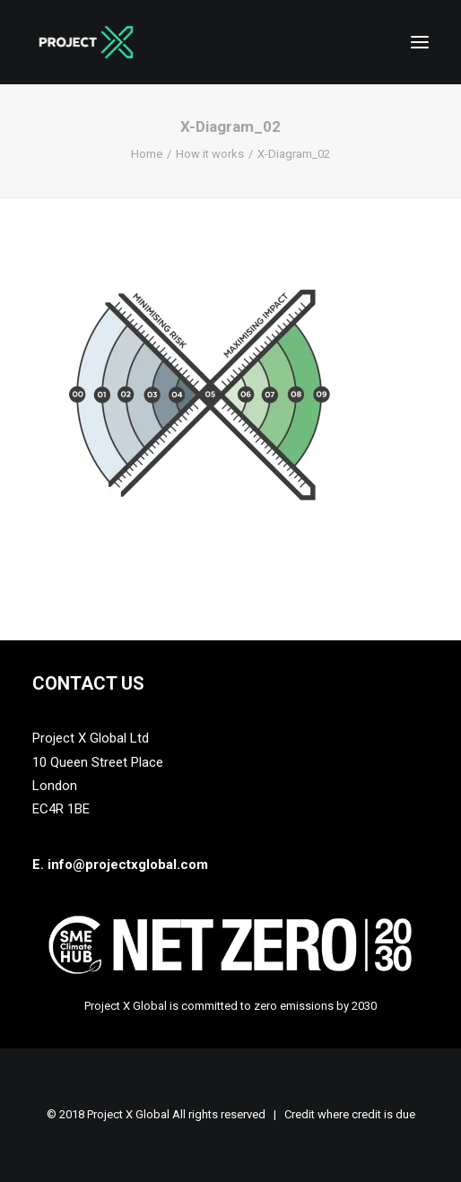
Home (146, 154)
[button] (419, 42)
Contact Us (88, 683)
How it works (210, 154)
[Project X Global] (86, 42)
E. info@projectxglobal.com (120, 864)
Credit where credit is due (349, 1114)
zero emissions (294, 1006)
